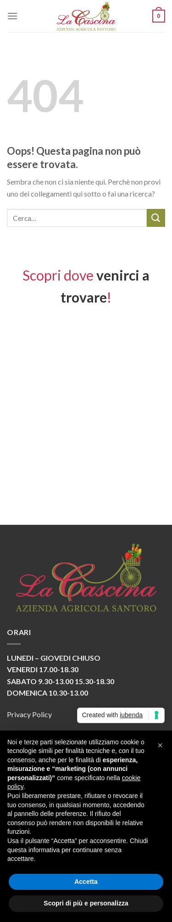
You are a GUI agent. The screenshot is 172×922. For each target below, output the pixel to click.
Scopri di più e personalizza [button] (86, 903)
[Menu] (12, 16)
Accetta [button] (86, 881)
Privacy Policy (29, 714)
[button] (160, 745)
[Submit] (156, 218)
